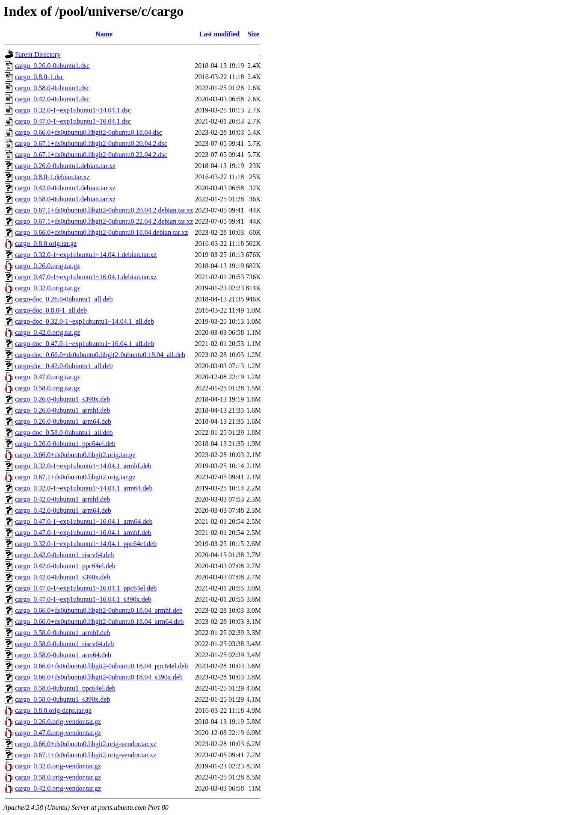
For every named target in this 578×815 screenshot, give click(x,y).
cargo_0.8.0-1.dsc (39, 76)
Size (253, 34)
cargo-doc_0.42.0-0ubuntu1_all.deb (64, 365)
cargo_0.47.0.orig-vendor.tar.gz (58, 732)
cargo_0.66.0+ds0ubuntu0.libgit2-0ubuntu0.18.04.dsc (88, 132)
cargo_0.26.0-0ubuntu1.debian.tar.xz (65, 165)
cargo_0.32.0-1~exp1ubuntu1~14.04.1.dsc (73, 110)
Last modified (219, 34)
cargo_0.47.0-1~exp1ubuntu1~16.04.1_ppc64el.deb (86, 588)
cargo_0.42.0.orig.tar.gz (47, 332)
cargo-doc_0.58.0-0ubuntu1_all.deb (64, 432)
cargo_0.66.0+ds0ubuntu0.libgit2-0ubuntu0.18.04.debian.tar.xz (101, 232)
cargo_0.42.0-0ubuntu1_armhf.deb (62, 499)
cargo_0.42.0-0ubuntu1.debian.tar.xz (65, 188)
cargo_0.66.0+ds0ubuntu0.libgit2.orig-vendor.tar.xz (85, 743)
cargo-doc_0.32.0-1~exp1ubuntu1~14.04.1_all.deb (84, 321)
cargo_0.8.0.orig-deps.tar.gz (53, 710)
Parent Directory (37, 54)
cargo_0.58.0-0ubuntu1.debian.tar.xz (65, 199)
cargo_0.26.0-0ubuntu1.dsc (52, 65)
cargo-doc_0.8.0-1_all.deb (51, 310)
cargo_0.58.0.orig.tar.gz (47, 388)
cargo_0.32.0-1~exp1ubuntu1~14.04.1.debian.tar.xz (86, 254)
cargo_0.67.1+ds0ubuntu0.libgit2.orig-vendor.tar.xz (85, 755)
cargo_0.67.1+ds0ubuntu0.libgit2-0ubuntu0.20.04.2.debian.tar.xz (104, 210)
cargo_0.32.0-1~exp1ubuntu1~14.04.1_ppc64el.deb (86, 543)
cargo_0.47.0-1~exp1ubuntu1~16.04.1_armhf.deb (83, 532)
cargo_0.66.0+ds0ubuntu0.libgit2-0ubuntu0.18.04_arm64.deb (99, 621)
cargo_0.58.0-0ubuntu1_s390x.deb (62, 699)
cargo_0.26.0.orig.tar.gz (47, 265)
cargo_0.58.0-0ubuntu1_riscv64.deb (64, 643)
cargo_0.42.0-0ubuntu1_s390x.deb (62, 577)
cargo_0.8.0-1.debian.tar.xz (52, 176)
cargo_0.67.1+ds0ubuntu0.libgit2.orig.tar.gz (75, 477)
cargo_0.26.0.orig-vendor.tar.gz (58, 721)
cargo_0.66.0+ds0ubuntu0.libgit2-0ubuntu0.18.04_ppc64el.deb (101, 666)
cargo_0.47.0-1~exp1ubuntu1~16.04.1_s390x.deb (83, 599)
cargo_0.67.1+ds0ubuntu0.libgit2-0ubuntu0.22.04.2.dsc (91, 154)
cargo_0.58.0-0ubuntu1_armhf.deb (62, 632)
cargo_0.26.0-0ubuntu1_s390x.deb (62, 399)
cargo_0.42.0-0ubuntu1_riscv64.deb (64, 554)
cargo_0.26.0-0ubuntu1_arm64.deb (63, 421)
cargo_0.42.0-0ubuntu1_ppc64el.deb (65, 566)
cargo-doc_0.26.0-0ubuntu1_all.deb (64, 299)
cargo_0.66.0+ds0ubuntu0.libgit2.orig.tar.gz (75, 454)
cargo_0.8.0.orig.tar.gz (46, 243)
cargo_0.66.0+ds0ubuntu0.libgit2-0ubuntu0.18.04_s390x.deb (99, 677)
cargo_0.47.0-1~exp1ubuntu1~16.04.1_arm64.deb (83, 521)
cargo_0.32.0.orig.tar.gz (47, 288)
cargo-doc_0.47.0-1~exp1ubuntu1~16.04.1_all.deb (84, 343)
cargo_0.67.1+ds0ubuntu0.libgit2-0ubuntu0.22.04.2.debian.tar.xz (104, 221)
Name (104, 34)
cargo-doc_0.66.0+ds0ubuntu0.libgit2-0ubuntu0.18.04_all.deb (100, 354)
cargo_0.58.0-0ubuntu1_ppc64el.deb (65, 688)
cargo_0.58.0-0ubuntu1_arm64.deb (63, 654)
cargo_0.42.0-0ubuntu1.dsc (52, 99)
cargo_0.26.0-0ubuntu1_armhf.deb (62, 410)
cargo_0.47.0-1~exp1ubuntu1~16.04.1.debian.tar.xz (86, 277)
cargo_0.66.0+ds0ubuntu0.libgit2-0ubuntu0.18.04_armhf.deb (99, 610)
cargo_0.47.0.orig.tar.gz (47, 377)
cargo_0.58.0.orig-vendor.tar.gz (58, 777)
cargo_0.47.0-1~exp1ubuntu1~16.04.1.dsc (73, 121)
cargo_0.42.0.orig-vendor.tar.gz (58, 788)
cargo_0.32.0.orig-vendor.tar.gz (58, 766)
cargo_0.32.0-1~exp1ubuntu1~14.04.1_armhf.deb (83, 466)
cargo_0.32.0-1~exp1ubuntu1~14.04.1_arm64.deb (83, 488)
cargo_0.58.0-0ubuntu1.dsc (52, 88)
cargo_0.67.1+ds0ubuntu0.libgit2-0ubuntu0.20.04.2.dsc (91, 143)
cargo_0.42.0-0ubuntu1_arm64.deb (63, 510)
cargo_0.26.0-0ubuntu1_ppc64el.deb (65, 443)
